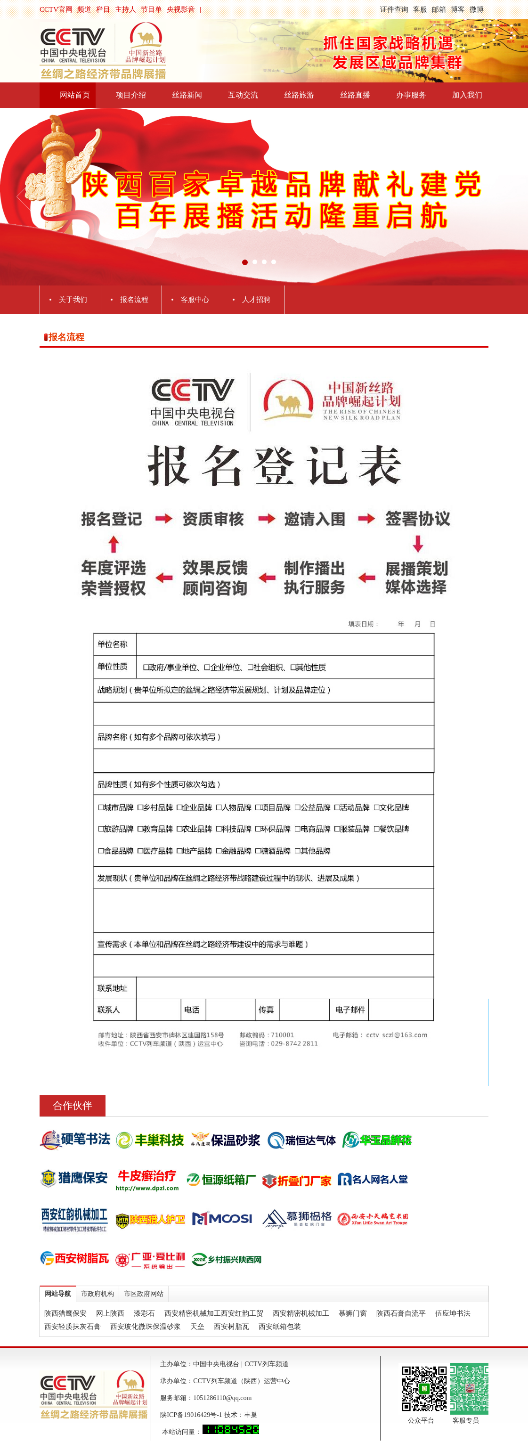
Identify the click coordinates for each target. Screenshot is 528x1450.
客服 (420, 9)
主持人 (125, 9)
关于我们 (73, 299)
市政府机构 (97, 1293)
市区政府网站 (143, 1293)
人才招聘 (256, 299)
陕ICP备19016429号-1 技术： (202, 1414)
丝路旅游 (299, 95)
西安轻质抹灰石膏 (72, 1326)
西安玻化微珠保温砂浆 (145, 1326)
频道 (84, 9)
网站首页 (75, 95)
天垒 (197, 1326)
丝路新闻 (187, 95)
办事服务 (411, 95)
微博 (477, 9)
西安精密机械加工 (301, 1313)
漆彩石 (144, 1313)
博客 (458, 9)
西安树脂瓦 (231, 1326)
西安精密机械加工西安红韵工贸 (213, 1313)
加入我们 (467, 95)
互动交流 (243, 95)
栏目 (103, 9)
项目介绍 (131, 95)
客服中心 (195, 299)
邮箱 (439, 9)
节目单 (151, 9)
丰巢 (250, 1414)
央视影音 (181, 9)
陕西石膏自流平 (401, 1313)
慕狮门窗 (353, 1313)
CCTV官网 (56, 9)
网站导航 (58, 1293)
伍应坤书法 (453, 1313)
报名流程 (134, 299)
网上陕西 (110, 1313)
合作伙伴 (72, 1105)
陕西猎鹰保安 (65, 1313)
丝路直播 (355, 95)
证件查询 (394, 9)
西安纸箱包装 (280, 1326)
